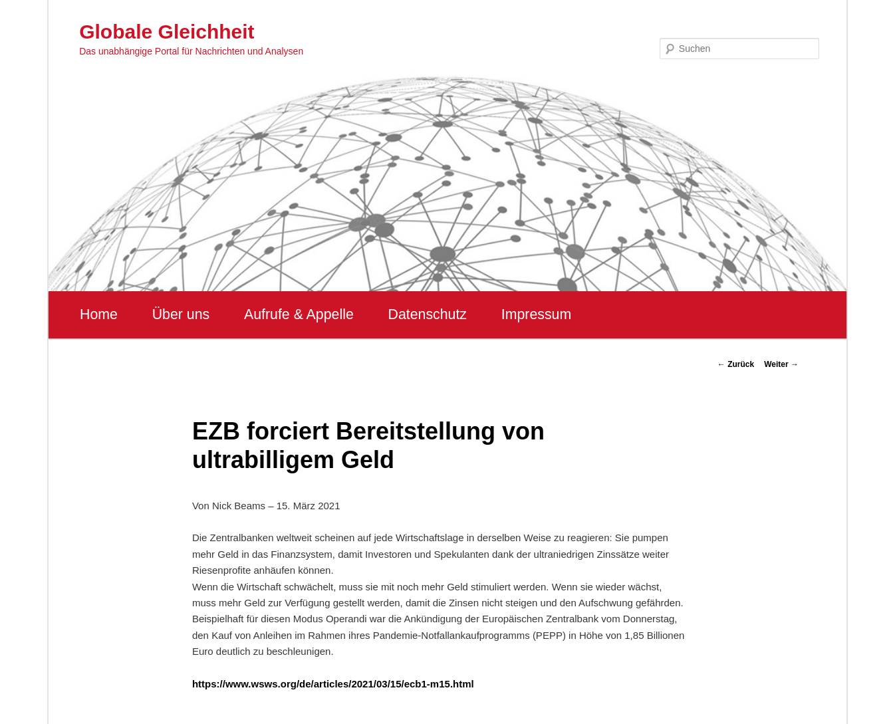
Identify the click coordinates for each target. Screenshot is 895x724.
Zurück (735, 364)
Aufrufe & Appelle (299, 314)
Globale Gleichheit (166, 32)
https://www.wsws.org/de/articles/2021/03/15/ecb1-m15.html (333, 683)
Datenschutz (427, 314)
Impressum (536, 314)
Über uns (181, 314)
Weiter (781, 364)
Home (99, 314)
